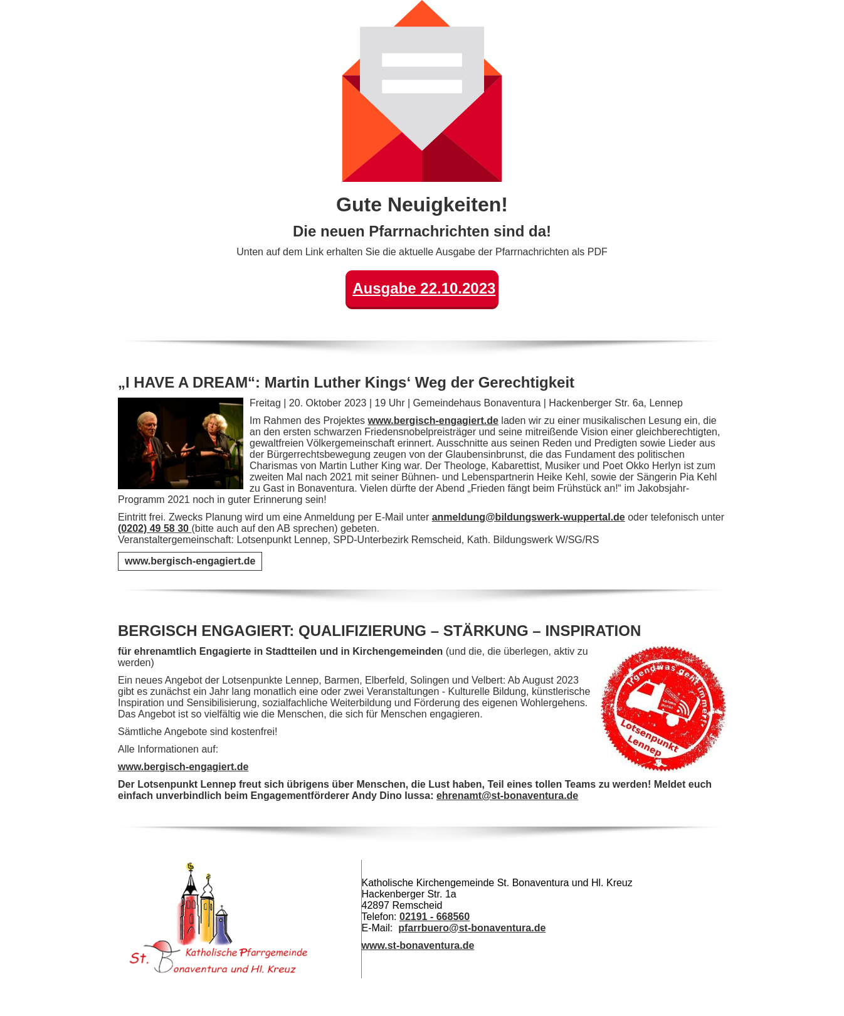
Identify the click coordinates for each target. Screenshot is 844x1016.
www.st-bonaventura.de (418, 945)
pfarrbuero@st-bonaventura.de (472, 928)
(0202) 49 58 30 (154, 528)
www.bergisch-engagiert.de (433, 420)
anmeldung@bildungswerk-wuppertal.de (528, 517)
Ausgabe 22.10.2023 (423, 288)
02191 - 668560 (434, 916)
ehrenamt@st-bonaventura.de (507, 795)
